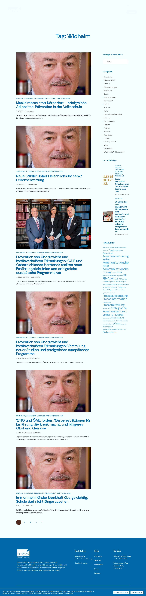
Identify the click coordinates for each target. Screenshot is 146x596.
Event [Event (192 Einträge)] (111, 250)
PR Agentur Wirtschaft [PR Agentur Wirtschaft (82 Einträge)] (115, 290)
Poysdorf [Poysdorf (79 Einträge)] (120, 276)
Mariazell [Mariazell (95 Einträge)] (106, 276)
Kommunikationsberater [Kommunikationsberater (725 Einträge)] (116, 264)
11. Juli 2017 (19, 111)
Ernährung (28, 98)
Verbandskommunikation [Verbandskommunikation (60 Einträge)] (111, 321)
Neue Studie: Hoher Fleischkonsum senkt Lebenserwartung (49, 178)
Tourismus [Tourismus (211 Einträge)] (118, 314)
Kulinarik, (119, 172)
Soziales (119, 199)
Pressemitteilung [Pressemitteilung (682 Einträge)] (114, 305)
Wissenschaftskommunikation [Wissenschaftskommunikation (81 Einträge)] (113, 329)
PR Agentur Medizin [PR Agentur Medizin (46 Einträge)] (123, 284)
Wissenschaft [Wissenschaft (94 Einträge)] (108, 327)
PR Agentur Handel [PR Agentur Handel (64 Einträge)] (113, 282)
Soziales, (119, 174)
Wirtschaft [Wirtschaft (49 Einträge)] (123, 324)
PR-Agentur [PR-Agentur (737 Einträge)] (110, 278)
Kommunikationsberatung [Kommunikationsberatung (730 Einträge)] (116, 270)
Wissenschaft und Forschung (58, 98)
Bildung (19, 98)
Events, (118, 166)
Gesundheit (39, 98)
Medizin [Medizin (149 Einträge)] (113, 275)
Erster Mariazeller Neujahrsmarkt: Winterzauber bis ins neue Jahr (122, 185)
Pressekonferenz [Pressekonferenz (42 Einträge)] (107, 302)
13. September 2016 (22, 433)
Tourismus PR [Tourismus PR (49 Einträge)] (107, 318)
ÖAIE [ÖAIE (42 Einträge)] (125, 329)
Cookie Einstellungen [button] (121, 592)
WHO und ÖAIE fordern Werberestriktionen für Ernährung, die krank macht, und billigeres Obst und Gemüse (53, 425)
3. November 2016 (22, 359)
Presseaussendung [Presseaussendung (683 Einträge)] (115, 296)
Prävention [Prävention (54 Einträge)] (106, 308)
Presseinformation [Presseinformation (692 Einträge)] (115, 299)
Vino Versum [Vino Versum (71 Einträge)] (123, 321)
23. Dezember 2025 (122, 194)
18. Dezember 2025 (121, 234)
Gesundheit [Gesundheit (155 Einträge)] (108, 253)
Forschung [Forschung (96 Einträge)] (119, 250)
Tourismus (119, 176)
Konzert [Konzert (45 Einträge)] (114, 272)
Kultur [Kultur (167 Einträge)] (119, 272)
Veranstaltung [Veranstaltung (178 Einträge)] (117, 317)
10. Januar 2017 (21, 185)
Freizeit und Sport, (119, 169)
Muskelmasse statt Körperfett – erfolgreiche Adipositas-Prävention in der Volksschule (51, 105)
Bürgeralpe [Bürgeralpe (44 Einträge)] (123, 247)
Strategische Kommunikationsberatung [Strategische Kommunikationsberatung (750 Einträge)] (115, 311)
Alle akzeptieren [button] (137, 592)
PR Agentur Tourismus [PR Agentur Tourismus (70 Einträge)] (110, 287)
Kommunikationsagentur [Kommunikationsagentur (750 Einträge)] (116, 257)
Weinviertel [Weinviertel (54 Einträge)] (109, 324)
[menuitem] (132, 6)
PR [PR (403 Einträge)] (124, 275)
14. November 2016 (22, 277)
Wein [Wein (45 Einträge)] (104, 324)
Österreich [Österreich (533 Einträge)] (109, 332)
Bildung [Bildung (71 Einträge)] (117, 247)
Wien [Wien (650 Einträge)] (116, 323)
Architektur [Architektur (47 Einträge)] (111, 247)
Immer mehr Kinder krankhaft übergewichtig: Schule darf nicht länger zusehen (52, 500)
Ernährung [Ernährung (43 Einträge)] (105, 250)
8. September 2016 (22, 506)
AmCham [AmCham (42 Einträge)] (105, 247)
